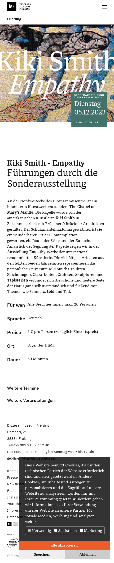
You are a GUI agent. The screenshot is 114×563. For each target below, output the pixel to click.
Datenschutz (17, 517)
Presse (12, 477)
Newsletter (16, 484)
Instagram (15, 497)
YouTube (14, 504)
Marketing (91, 530)
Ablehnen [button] (87, 554)
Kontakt (13, 471)
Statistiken (65, 530)
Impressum (16, 510)
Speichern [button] (42, 554)
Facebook (14, 490)
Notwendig (39, 530)
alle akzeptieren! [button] (65, 545)
